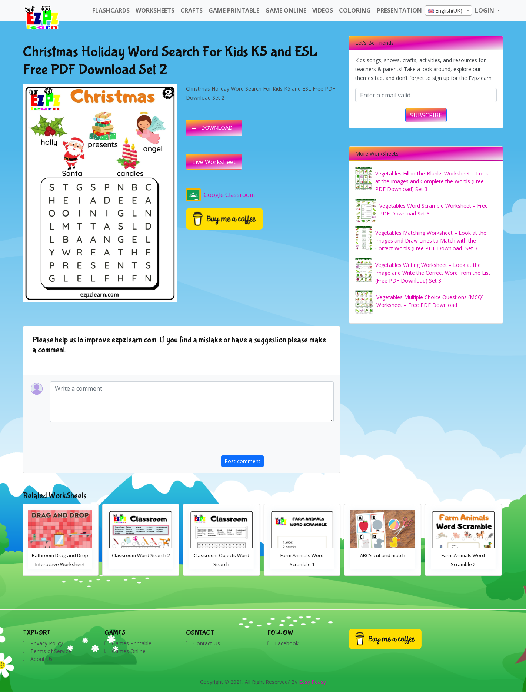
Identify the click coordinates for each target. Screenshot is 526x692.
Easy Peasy (312, 681)
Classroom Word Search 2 (142, 555)
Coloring (355, 10)
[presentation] (277, 441)
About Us (41, 658)
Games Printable (132, 643)
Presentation (399, 10)
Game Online (285, 10)
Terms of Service (50, 651)
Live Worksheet (214, 162)
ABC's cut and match (384, 555)
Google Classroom (220, 194)
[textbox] (448, 11)
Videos (322, 10)
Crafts (191, 10)
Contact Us (206, 643)
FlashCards (111, 10)
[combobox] (448, 10)
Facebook (287, 643)
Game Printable (234, 10)
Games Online (129, 651)
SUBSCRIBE (426, 115)
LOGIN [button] (485, 10)
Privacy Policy (46, 643)
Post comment (242, 461)
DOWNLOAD (217, 128)
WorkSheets (155, 10)
